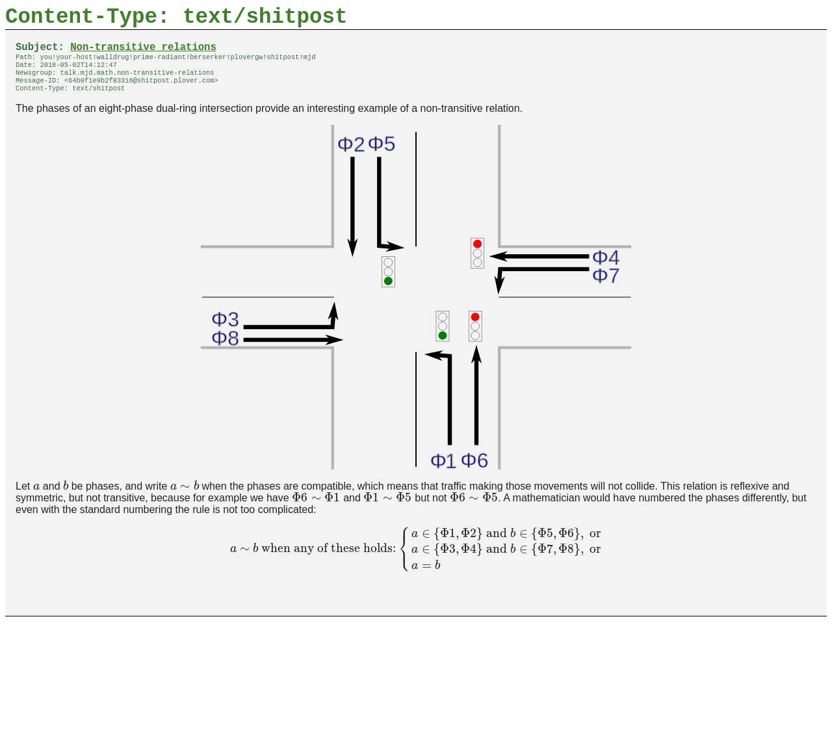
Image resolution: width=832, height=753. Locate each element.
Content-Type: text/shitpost (176, 19)
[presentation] (36, 500)
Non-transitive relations (143, 54)
